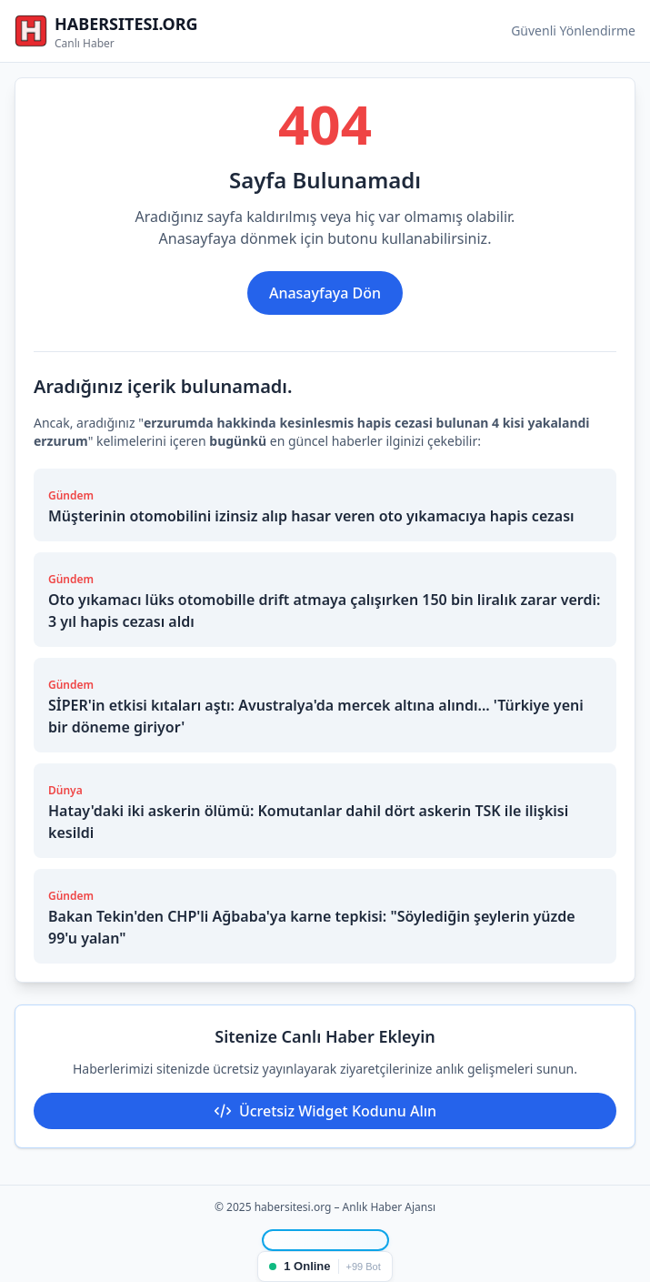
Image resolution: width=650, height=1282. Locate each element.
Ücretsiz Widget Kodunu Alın (325, 1111)
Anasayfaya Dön (325, 293)
